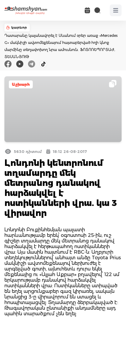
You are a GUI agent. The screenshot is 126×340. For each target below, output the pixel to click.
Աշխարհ (21, 84)
